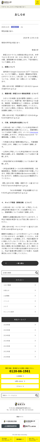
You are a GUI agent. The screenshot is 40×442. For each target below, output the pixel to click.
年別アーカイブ (20, 319)
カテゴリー (20, 280)
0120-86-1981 (20, 371)
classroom (34, 132)
